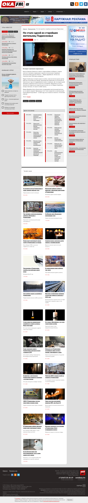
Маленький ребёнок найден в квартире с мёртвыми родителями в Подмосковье (55, 190)
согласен (18, 498)
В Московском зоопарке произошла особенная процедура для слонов (58, 131)
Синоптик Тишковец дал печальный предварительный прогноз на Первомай (37, 151)
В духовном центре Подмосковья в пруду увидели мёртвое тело (33, 189)
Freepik (29, 97)
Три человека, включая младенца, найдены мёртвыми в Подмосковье (32, 215)
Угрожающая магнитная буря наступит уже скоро (9, 63)
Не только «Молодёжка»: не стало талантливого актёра (54, 323)
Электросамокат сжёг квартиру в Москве (77, 123)
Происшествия (31, 29)
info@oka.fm (80, 478)
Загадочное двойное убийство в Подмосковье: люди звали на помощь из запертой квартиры (58, 119)
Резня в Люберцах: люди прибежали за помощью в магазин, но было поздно (75, 101)
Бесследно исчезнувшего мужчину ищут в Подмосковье (77, 116)
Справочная (59, 11)
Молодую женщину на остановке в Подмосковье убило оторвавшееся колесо (54, 428)
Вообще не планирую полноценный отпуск (10, 108)
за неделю (5, 31)
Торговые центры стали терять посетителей (9, 57)
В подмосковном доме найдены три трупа (54, 269)
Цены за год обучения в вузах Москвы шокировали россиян (37, 126)
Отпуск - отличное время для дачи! (12, 99)
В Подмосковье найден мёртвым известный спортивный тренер (32, 427)
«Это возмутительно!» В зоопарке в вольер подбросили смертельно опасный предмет (59, 155)
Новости (26, 11)
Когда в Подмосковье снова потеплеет (59, 139)
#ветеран (32, 101)
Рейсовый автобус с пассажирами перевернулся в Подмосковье (77, 148)
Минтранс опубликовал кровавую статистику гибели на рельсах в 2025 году (54, 295)
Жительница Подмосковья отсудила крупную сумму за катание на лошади (75, 84)
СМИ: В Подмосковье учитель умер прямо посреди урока (31, 402)
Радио (42, 11)
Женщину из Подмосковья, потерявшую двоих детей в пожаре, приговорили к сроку (53, 350)
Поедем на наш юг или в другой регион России (10, 95)
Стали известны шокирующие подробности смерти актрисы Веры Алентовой (31, 323)
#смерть (26, 101)
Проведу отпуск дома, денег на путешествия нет (11, 103)
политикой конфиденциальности (51, 501)
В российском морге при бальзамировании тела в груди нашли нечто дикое (32, 453)
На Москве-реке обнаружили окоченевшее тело (53, 214)
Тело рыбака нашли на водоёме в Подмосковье (32, 294)
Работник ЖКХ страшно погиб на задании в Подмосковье (54, 376)
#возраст (38, 101)
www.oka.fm (43, 490)
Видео (34, 11)
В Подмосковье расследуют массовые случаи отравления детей (76, 92)
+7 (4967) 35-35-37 (66, 478)
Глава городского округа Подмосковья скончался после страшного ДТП (31, 350)
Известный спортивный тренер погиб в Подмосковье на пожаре (32, 241)
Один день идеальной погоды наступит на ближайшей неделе (37, 134)
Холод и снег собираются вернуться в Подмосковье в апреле (8, 37)
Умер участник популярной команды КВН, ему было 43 (53, 402)
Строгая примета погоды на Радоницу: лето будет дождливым (37, 117)
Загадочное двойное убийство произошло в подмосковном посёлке (76, 140)
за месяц (11, 31)
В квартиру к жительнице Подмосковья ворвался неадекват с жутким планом (32, 377)
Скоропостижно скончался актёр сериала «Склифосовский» (54, 241)
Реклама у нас (13, 471)
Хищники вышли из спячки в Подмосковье (9, 44)
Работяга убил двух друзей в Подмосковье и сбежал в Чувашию (77, 109)
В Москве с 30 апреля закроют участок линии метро (58, 145)
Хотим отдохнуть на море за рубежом (11, 91)
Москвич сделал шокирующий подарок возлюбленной (37, 143)
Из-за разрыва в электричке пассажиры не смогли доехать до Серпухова (77, 132)
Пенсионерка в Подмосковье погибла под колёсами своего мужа (31, 270)
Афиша (50, 11)
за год (16, 31)
